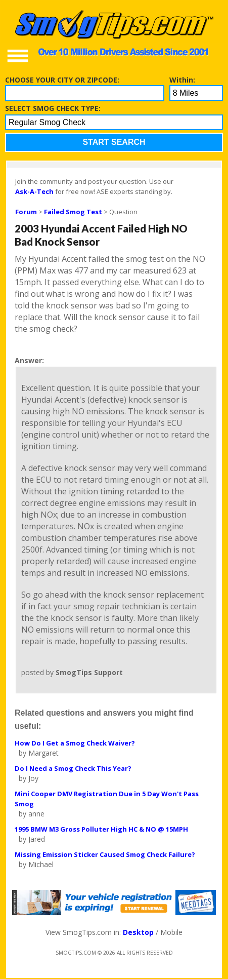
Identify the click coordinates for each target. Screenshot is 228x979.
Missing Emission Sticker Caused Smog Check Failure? (105, 854)
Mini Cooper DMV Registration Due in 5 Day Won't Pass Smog (107, 798)
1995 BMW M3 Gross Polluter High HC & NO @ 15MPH (101, 829)
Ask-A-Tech (34, 191)
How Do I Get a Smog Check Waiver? (75, 743)
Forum (26, 211)
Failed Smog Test (73, 211)
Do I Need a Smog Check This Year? (73, 768)
